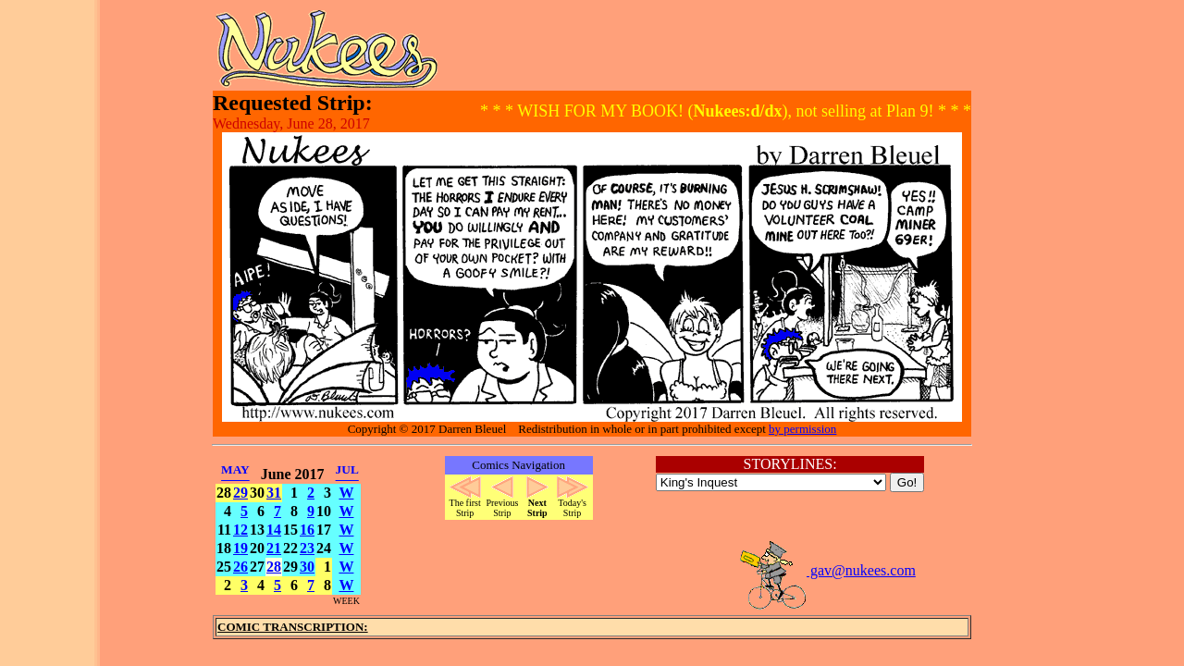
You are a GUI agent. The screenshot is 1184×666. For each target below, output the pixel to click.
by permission (802, 429)
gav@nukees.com (827, 570)
